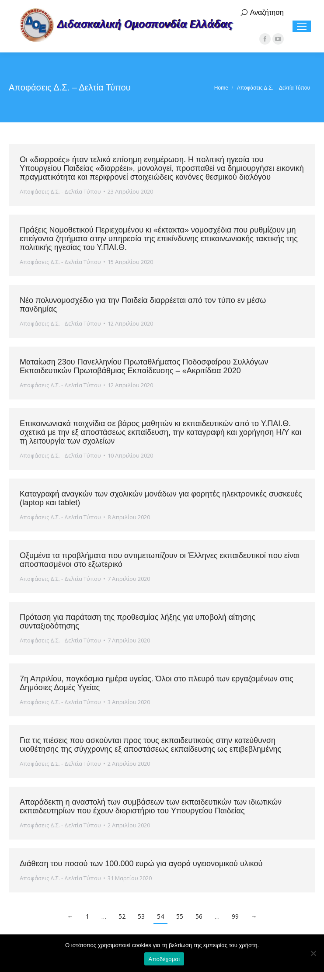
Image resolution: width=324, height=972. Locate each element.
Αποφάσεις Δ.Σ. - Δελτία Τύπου (60, 191)
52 (121, 916)
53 (141, 916)
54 (160, 916)
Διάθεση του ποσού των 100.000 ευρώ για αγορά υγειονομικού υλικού (141, 863)
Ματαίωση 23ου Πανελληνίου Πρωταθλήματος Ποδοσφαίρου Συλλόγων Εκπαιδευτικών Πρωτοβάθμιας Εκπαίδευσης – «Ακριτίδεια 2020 (144, 366)
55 (179, 916)
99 (235, 916)
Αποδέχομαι (164, 959)
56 (198, 916)
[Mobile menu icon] (302, 26)
